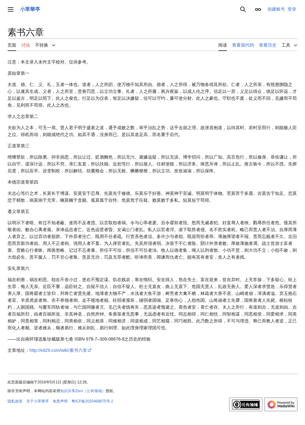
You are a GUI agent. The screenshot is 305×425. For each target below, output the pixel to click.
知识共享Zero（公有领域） (83, 391)
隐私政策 (15, 401)
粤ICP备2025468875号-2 (92, 401)
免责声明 (60, 401)
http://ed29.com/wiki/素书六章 (58, 350)
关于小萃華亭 (37, 401)
